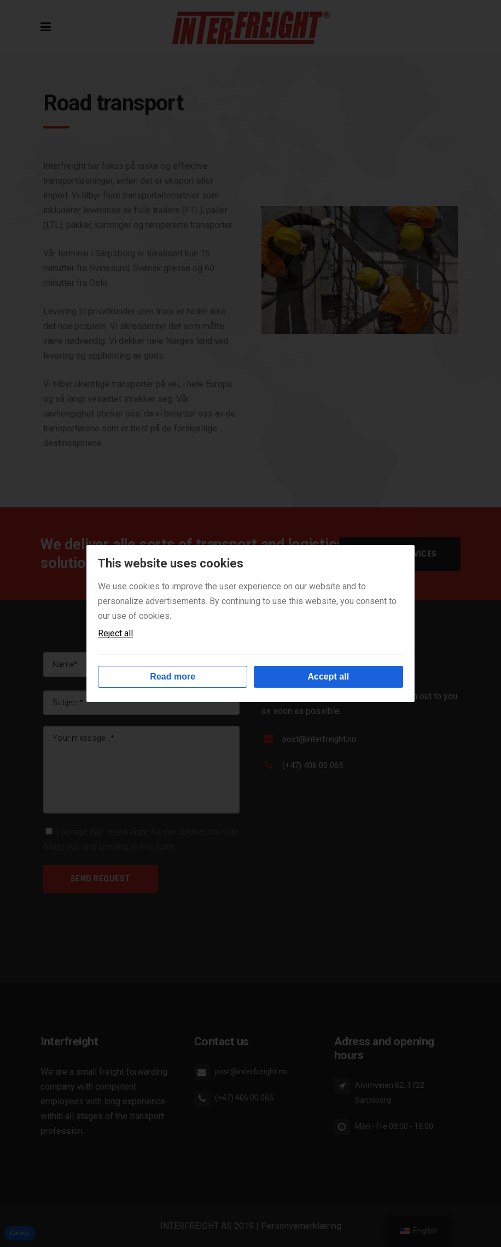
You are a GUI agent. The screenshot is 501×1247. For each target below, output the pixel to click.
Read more (172, 676)
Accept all (328, 676)
